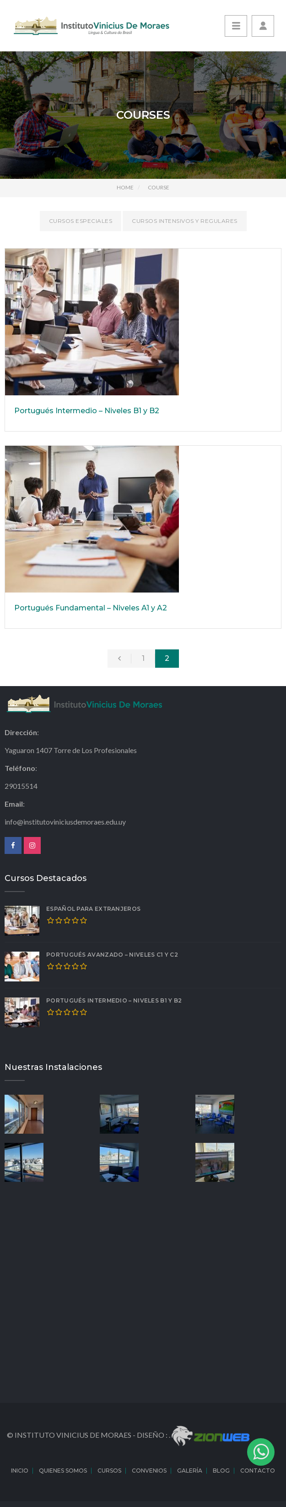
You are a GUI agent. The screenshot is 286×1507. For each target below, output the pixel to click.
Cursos (109, 1470)
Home (125, 187)
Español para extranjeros (93, 908)
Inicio (19, 1470)
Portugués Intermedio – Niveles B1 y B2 (86, 410)
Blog (221, 1470)
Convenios (149, 1470)
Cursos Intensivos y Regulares (184, 220)
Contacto (257, 1470)
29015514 (21, 785)
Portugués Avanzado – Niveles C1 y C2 (112, 954)
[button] (263, 26)
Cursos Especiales (81, 220)
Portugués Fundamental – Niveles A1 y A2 (90, 608)
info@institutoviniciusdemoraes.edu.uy (65, 821)
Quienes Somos (63, 1470)
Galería (189, 1470)
